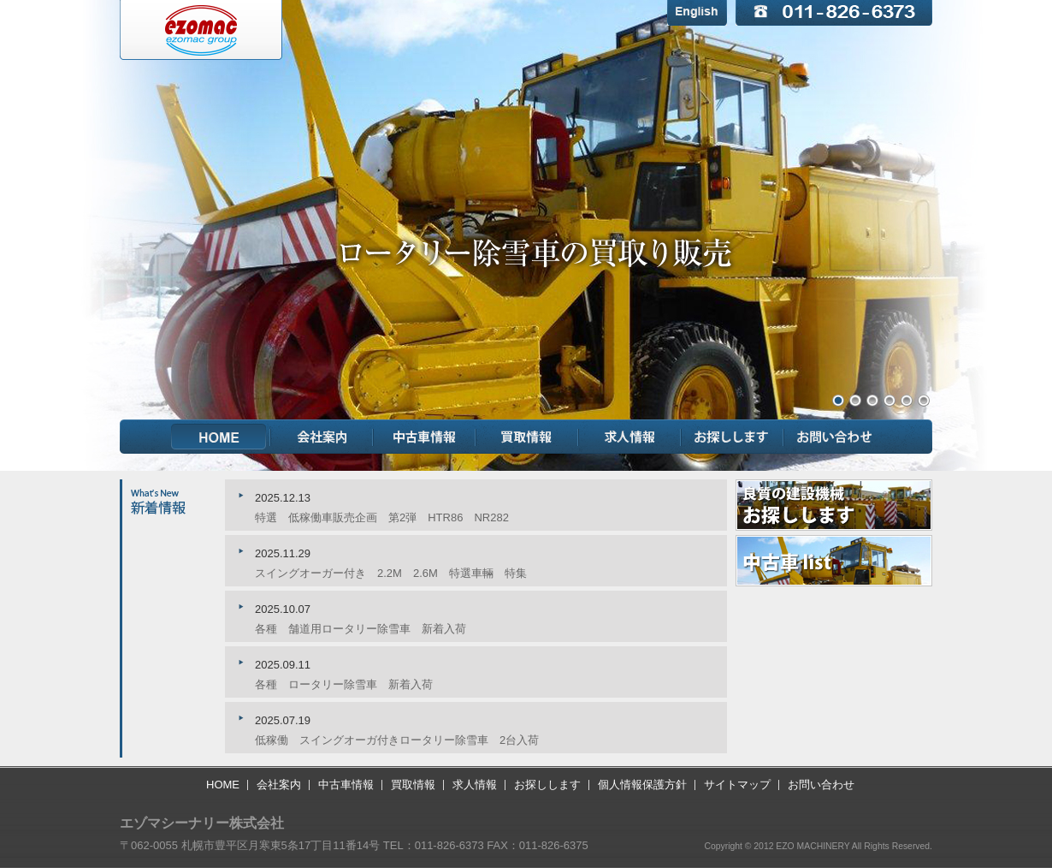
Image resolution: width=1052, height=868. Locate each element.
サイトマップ (737, 784)
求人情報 (629, 436)
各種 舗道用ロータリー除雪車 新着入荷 (360, 628)
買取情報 (527, 436)
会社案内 (321, 436)
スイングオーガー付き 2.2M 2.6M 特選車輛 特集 (391, 573)
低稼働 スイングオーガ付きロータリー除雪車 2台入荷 (397, 740)
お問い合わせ (834, 436)
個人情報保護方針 (642, 784)
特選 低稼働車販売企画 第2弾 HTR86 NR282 (382, 517)
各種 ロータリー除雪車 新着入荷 (344, 684)
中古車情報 (424, 436)
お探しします (732, 436)
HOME (219, 436)
